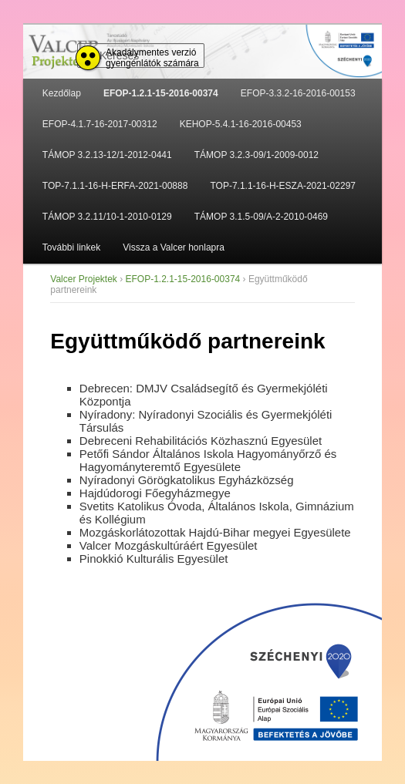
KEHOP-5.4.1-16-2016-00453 (241, 124)
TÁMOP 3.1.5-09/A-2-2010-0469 (261, 216)
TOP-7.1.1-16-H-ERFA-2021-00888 (115, 185)
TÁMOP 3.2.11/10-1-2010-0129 (107, 216)
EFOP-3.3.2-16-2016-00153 (298, 93)
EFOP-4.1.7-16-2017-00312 (99, 124)
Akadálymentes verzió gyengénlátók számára (152, 58)
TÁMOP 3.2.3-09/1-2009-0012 (256, 155)
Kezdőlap (61, 93)
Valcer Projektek (83, 279)
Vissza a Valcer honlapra (173, 247)
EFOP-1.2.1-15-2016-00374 (160, 93)
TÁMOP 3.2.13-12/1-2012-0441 (107, 155)
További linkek (71, 247)
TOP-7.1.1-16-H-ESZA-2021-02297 (283, 185)
